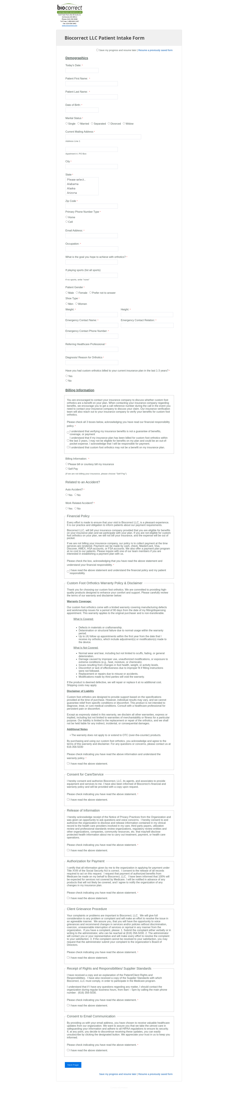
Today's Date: (73, 65)
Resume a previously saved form (155, 50)
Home (71, 217)
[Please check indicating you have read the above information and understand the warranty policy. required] (119, 756)
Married (84, 123)
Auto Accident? (74, 489)
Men (70, 304)
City (68, 161)
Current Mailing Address (79, 131)
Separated (100, 123)
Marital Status (74, 118)
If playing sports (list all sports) (83, 270)
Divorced (116, 123)
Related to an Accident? (83, 482)
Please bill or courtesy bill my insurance (91, 464)
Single (71, 123)
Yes (70, 376)
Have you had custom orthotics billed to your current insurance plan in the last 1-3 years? (117, 370)
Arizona (82, 193)
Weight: (70, 309)
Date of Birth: (73, 105)
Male (71, 292)
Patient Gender (74, 287)
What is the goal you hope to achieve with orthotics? (96, 257)
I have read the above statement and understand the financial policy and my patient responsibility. (118, 572)
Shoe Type (72, 298)
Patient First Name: (77, 78)
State (69, 174)
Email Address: (74, 230)
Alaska (82, 188)
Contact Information (119, 1088)
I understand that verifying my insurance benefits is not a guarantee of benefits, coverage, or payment (115, 433)
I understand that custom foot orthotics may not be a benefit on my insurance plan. (117, 447)
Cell (70, 221)
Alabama (82, 184)
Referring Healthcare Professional (85, 344)
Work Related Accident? (79, 503)
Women (82, 304)
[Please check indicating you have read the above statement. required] (103, 794)
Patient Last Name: (77, 91)
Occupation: (72, 243)
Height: (125, 309)
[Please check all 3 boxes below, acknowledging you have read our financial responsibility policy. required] (119, 424)
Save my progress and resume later (117, 50)
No (70, 380)
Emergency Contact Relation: (138, 320)
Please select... (82, 179)
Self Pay (73, 468)
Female (83, 292)
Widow (129, 123)
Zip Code (71, 201)
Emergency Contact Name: (81, 320)
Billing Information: (77, 458)
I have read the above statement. (89, 763)
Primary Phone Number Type (82, 211)
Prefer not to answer (104, 292)
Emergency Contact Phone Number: (86, 331)
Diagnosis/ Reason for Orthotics (84, 357)
